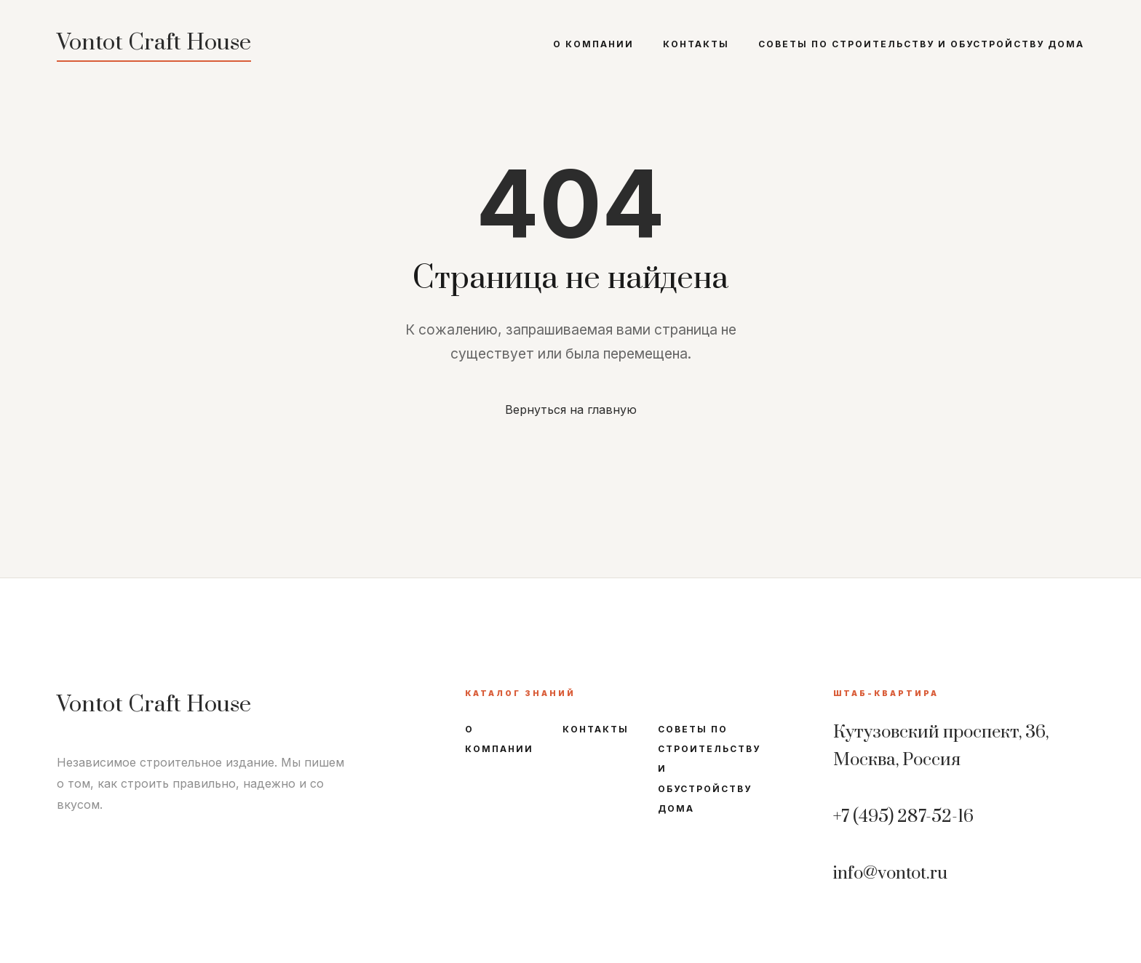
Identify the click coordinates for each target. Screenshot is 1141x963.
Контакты (696, 44)
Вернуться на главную (571, 409)
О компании (593, 44)
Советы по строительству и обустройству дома (921, 44)
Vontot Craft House (154, 42)
